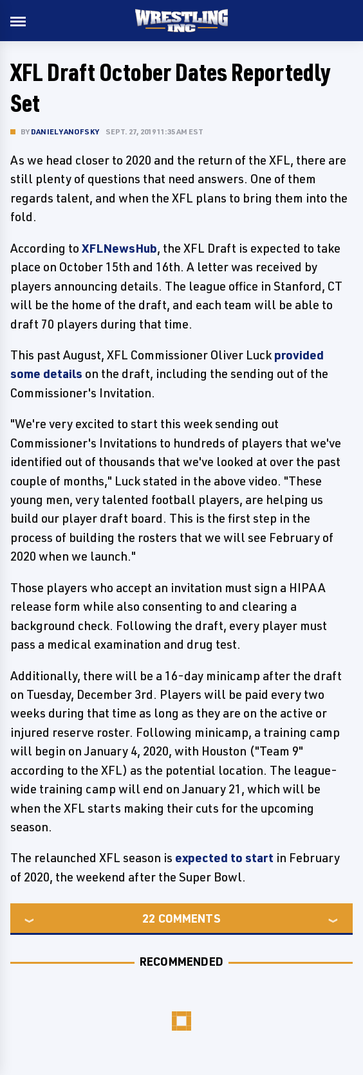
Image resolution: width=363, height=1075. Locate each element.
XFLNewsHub (119, 248)
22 (148, 918)
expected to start (224, 857)
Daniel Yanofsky (65, 131)
